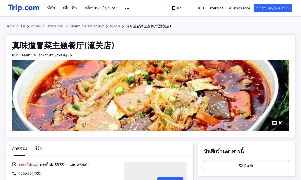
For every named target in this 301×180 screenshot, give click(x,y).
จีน (23, 26)
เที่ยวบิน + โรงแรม (101, 8)
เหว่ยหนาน (55, 26)
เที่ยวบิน (70, 8)
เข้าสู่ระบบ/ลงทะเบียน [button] (273, 8)
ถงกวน (115, 26)
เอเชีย (10, 26)
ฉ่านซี (36, 26)
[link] (178, 8)
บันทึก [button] (246, 165)
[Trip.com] (23, 8)
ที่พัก (51, 8)
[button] (127, 8)
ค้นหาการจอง (239, 8)
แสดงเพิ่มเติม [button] (80, 164)
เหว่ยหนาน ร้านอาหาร (86, 26)
